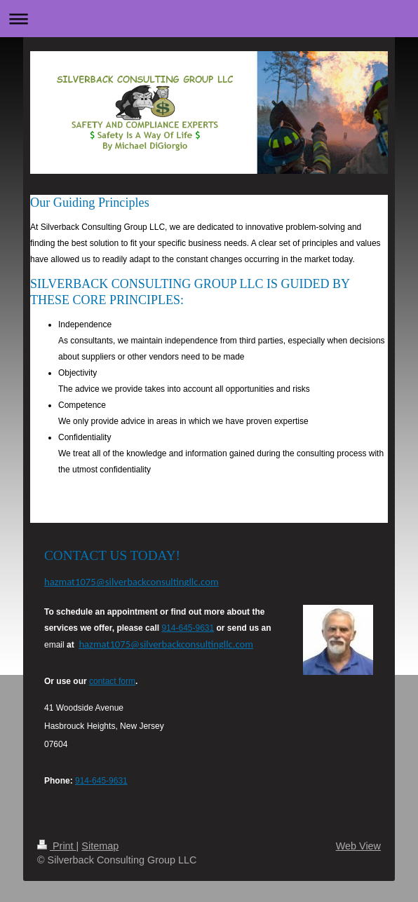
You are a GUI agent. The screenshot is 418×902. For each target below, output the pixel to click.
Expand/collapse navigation (209, 19)
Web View (358, 846)
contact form (112, 681)
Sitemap (100, 846)
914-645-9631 (187, 628)
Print (56, 846)
